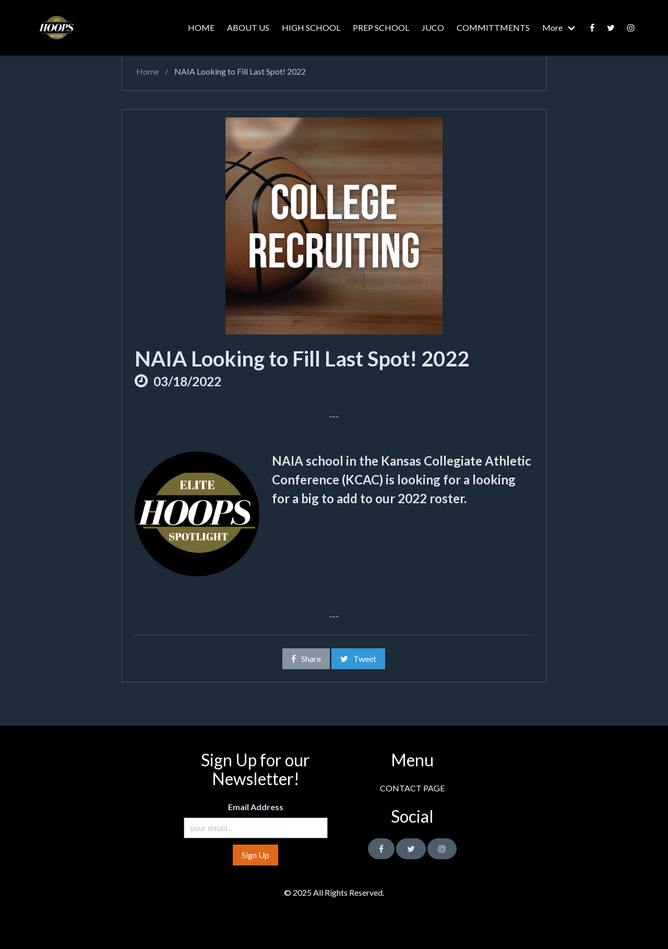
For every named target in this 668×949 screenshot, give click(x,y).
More (552, 27)
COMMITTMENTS (493, 27)
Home (147, 71)
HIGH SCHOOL (311, 27)
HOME (201, 27)
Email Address (255, 807)
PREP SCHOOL (381, 27)
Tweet (358, 658)
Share (306, 658)
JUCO (433, 27)
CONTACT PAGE (412, 788)
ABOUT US (248, 27)
